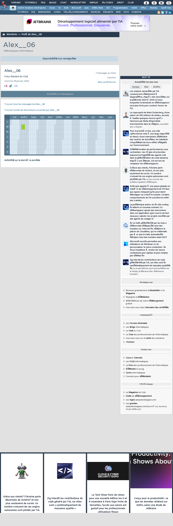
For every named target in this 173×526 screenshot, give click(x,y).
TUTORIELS (22, 12)
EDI (108, 8)
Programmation (120, 8)
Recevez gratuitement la (143, 290)
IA (59, 8)
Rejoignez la (137, 297)
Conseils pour (138, 376)
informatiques (135, 373)
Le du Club (136, 392)
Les (136, 323)
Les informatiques (137, 327)
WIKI (118, 12)
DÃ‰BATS (108, 12)
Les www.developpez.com (141, 400)
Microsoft (76, 8)
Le (129, 331)
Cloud (52, 8)
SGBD (134, 8)
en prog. (135, 369)
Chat (63, 2)
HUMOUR (136, 12)
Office (143, 8)
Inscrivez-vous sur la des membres (145, 338)
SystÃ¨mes (166, 8)
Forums (16, 2)
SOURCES (95, 12)
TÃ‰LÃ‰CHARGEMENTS (75, 12)
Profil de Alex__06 (31, 34)
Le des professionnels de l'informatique (147, 334)
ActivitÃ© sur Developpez (60, 94)
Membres (12, 34)
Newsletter (78, 2)
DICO (126, 12)
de (139, 396)
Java (86, 8)
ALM (66, 8)
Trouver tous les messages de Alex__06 (24, 104)
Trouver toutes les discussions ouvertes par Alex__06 (31, 110)
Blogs (53, 2)
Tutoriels (30, 2)
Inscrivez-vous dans (147, 307)
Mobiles (154, 8)
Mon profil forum (107, 82)
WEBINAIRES (44, 12)
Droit (120, 2)
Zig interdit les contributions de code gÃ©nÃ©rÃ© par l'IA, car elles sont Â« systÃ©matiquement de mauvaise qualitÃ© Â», (150, 267)
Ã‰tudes (107, 2)
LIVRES (57, 12)
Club (130, 2)
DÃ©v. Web (97, 8)
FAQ (43, 2)
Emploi (93, 2)
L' (130, 342)
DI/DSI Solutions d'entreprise (32, 8)
